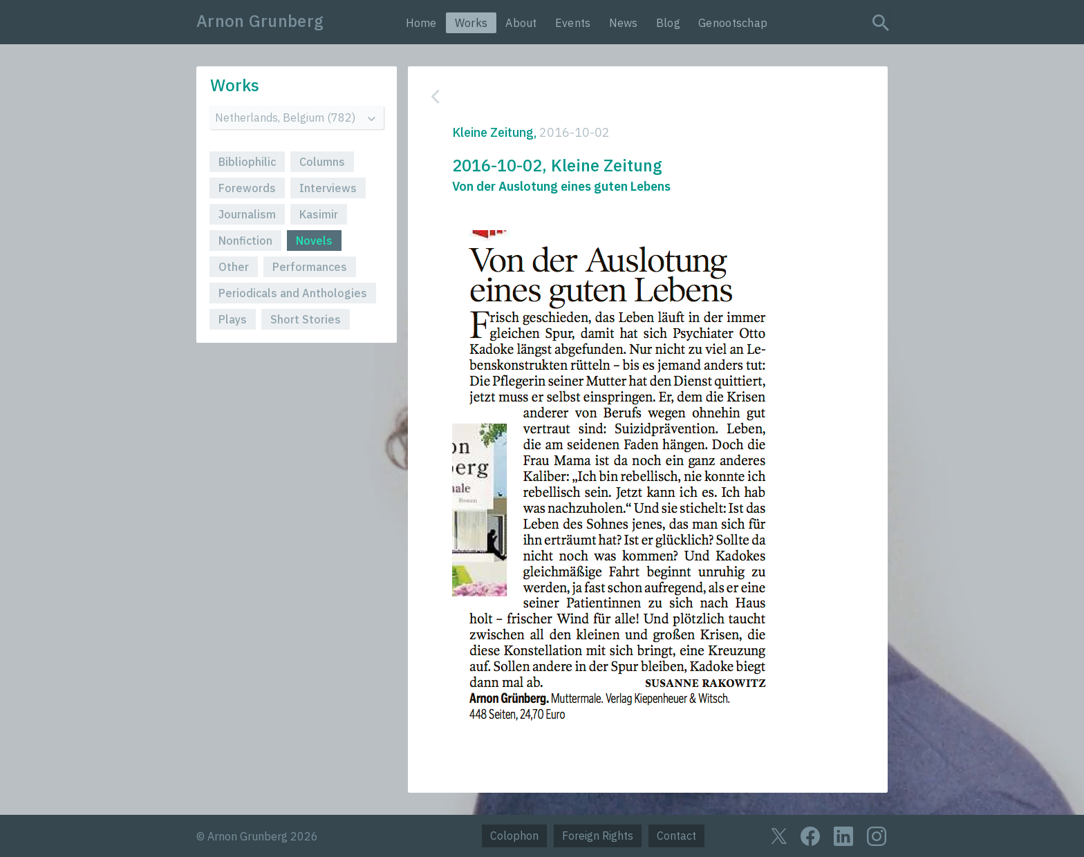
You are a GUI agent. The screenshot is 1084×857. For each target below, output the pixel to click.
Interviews (328, 188)
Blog (668, 23)
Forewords (247, 188)
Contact (676, 835)
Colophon (514, 835)
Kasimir (318, 214)
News (623, 23)
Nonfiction (245, 240)
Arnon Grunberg (260, 21)
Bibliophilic (247, 162)
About (521, 23)
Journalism (247, 214)
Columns (322, 162)
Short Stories (305, 319)
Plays (232, 319)
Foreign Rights (597, 835)
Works (471, 23)
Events (573, 23)
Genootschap (732, 23)
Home (421, 23)
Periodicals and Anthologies (292, 293)
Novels (314, 240)
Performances (309, 267)
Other (233, 267)
